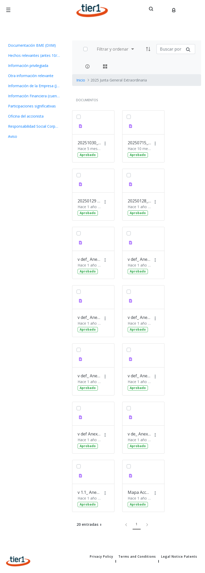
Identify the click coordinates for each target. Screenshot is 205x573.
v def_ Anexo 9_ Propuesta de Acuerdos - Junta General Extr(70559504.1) (139, 259)
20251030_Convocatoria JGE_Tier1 (89, 143)
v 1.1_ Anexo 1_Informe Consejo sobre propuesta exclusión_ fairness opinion (89, 492)
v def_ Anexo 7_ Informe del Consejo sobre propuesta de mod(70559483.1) (139, 317)
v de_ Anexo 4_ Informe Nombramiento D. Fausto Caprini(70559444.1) (139, 434)
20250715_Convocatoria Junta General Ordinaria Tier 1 (139, 143)
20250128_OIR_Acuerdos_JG (139, 201)
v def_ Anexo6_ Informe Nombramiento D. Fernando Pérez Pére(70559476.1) (89, 259)
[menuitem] (34, 45)
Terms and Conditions (137, 557)
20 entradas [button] (91, 524)
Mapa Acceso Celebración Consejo (139, 492)
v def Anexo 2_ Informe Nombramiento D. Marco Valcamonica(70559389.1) (89, 434)
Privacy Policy (101, 557)
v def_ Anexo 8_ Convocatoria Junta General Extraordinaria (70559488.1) (89, 317)
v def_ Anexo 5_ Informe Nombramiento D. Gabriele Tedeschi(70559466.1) (89, 376)
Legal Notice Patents (179, 557)
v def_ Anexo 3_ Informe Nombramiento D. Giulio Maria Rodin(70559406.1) (139, 376)
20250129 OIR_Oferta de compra (89, 201)
